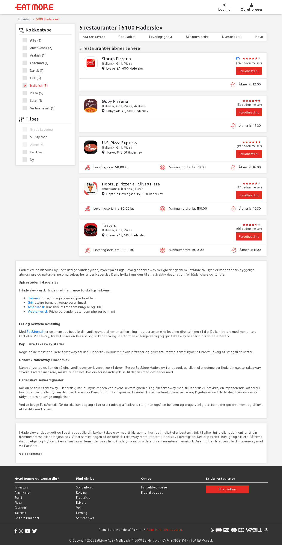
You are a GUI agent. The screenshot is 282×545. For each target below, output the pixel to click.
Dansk (34, 70)
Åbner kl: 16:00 (250, 167)
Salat (34, 100)
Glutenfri (21, 507)
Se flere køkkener (27, 518)
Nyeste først (232, 36)
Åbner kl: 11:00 (250, 250)
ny (238, 58)
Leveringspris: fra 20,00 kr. (113, 250)
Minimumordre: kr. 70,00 (187, 167)
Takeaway (21, 487)
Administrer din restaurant (164, 529)
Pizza (34, 93)
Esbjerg (81, 502)
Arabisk (35, 55)
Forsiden (24, 19)
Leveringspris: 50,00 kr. (110, 167)
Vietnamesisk (40, 108)
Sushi (18, 497)
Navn (259, 36)
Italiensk (37, 85)
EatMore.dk (35, 331)
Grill (33, 78)
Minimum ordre (197, 36)
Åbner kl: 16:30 (250, 125)
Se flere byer (85, 518)
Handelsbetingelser (154, 487)
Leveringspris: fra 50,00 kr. (113, 208)
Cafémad (37, 63)
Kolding (81, 492)
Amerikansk (39, 48)
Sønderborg (84, 487)
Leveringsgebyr (160, 36)
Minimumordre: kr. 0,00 (186, 250)
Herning (81, 513)
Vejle (79, 507)
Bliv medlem (227, 489)
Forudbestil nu (249, 70)
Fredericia (83, 497)
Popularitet (127, 36)
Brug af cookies (152, 492)
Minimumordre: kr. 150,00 (188, 208)
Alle (33, 40)
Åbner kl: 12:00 (250, 84)
